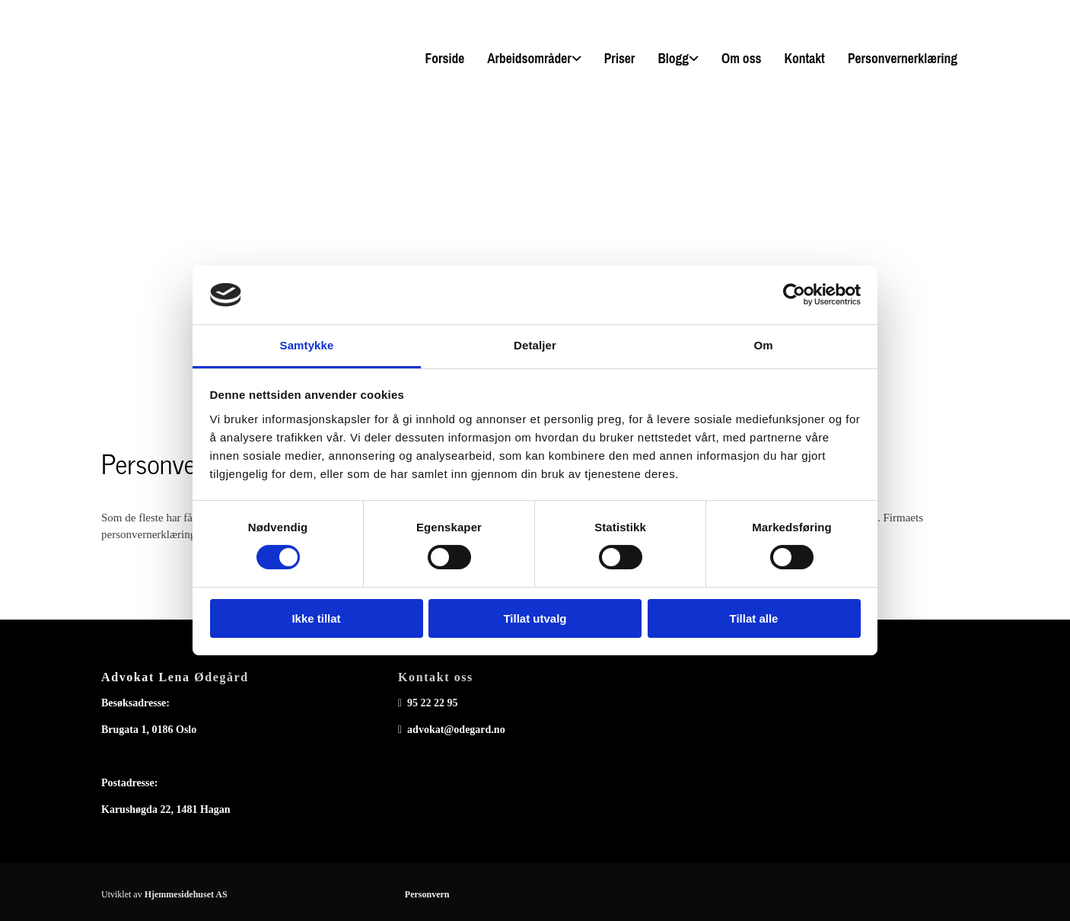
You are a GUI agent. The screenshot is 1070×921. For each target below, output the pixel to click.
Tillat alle (754, 618)
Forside (444, 58)
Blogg (673, 58)
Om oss (741, 58)
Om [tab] (762, 345)
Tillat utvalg (534, 618)
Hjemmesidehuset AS (186, 894)
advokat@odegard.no (456, 729)
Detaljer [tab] (535, 345)
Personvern (427, 894)
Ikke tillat (315, 618)
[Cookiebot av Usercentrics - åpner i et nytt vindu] (794, 294)
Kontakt (805, 58)
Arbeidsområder (529, 58)
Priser (619, 58)
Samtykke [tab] (307, 345)
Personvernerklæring (902, 58)
